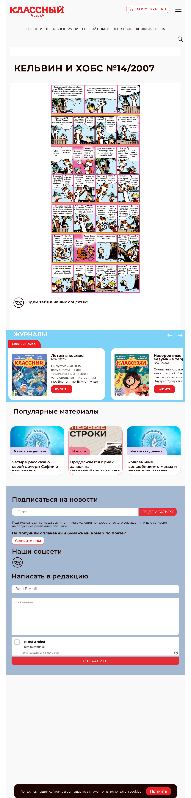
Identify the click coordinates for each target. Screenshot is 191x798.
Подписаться (157, 512)
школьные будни (62, 29)
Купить (62, 389)
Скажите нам (28, 541)
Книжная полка (150, 29)
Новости (79, 451)
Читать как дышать (30, 451)
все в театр (122, 29)
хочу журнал (151, 9)
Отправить (95, 661)
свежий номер (95, 29)
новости (34, 29)
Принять (158, 791)
